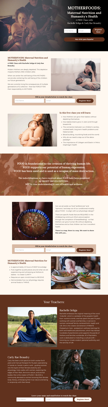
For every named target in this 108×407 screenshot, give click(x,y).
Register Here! (83, 399)
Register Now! (98, 31)
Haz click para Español (84, 39)
